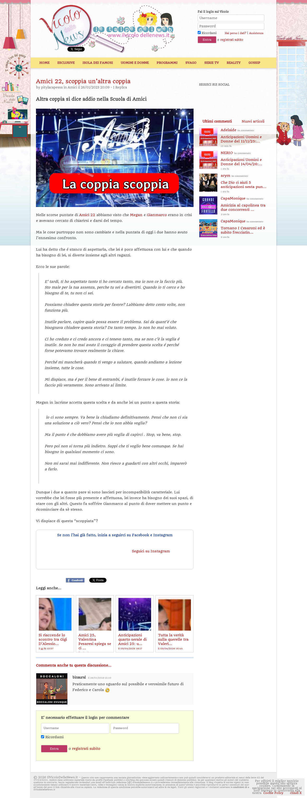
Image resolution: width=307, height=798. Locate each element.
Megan (137, 215)
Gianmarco (157, 215)
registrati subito (231, 39)
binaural (79, 677)
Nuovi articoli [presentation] (253, 121)
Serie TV (211, 63)
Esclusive (66, 63)
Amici (72, 87)
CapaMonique (246, 206)
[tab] (217, 121)
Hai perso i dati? (235, 33)
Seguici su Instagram (151, 551)
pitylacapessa (52, 87)
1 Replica (120, 87)
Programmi (167, 63)
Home (44, 63)
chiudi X (295, 793)
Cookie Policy (273, 793)
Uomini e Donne (135, 63)
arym (246, 183)
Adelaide (246, 138)
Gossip (254, 63)
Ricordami (207, 33)
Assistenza (256, 33)
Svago (190, 63)
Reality (234, 63)
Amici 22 (87, 215)
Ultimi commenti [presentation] (217, 121)
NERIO (246, 161)
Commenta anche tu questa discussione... (74, 665)
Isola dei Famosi (98, 63)
